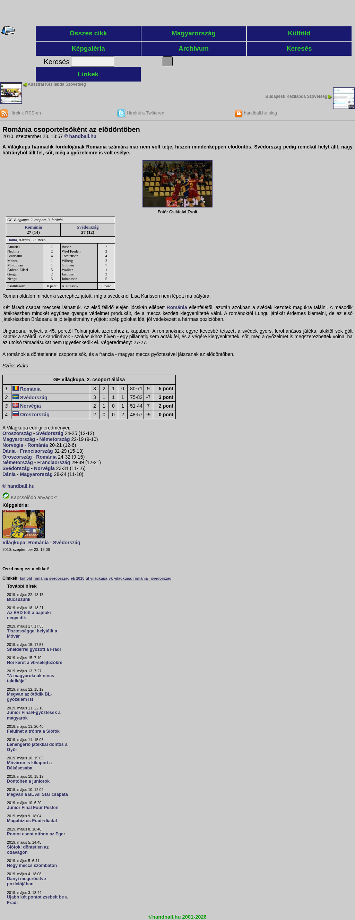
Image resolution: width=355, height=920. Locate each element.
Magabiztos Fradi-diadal (32, 820)
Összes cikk (88, 33)
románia (40, 578)
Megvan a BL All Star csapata (37, 794)
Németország (55, 439)
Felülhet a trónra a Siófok (33, 731)
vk (111, 578)
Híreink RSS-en (20, 113)
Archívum (194, 48)
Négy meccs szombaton (32, 865)
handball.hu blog (255, 113)
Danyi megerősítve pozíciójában (26, 881)
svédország (59, 578)
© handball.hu (80, 136)
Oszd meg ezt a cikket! (26, 569)
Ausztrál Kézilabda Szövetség (57, 84)
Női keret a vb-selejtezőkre (34, 662)
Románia (33, 227)
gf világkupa (96, 578)
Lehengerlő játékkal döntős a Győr (37, 747)
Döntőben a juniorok (28, 781)
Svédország (88, 227)
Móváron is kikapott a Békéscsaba (29, 765)
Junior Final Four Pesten (32, 807)
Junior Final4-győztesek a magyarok (34, 715)
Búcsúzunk (19, 599)
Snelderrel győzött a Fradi (34, 649)
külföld (26, 578)
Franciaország (36, 451)
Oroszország (35, 414)
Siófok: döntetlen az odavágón (28, 850)
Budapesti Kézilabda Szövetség (296, 96)
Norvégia (30, 406)
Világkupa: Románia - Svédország (41, 542)
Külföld (299, 33)
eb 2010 (77, 578)
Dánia (12, 240)
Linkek (88, 74)
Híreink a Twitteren (140, 113)
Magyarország (194, 33)
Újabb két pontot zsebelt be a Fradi (37, 900)
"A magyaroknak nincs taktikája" (30, 678)
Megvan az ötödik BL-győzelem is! (29, 697)
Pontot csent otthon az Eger (36, 834)
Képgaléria (88, 48)
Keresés (299, 48)
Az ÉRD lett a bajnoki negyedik (29, 615)
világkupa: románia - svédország (142, 578)
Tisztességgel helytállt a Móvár (32, 634)
